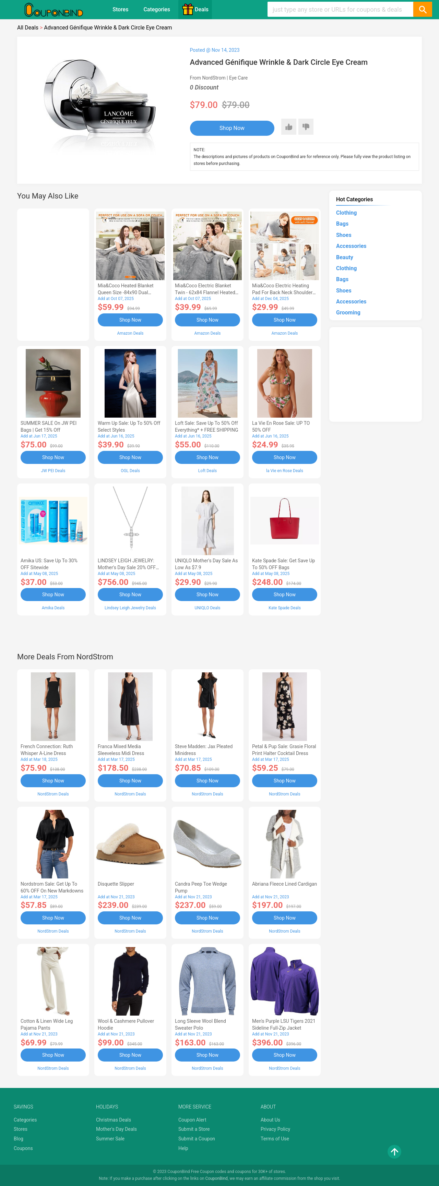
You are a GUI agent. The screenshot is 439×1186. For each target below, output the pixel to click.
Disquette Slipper (116, 884)
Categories (156, 9)
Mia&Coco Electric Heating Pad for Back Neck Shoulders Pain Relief (283, 292)
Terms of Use (275, 1138)
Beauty (344, 257)
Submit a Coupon (196, 1138)
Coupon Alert (192, 1120)
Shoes (344, 235)
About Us (270, 1120)
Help (183, 1148)
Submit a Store (194, 1129)
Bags (342, 223)
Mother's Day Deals (116, 1129)
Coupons (23, 1148)
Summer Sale (110, 1138)
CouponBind (216, 1178)
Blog (18, 1138)
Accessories (351, 246)
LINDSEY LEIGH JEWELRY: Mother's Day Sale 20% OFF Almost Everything (127, 567)
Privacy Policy (275, 1129)
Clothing (346, 212)
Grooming (348, 312)
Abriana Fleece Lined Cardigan (284, 884)
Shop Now (232, 128)
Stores (120, 9)
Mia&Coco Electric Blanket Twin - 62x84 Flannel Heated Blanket (205, 292)
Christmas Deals (113, 1120)
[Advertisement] (53, 273)
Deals (195, 9)
